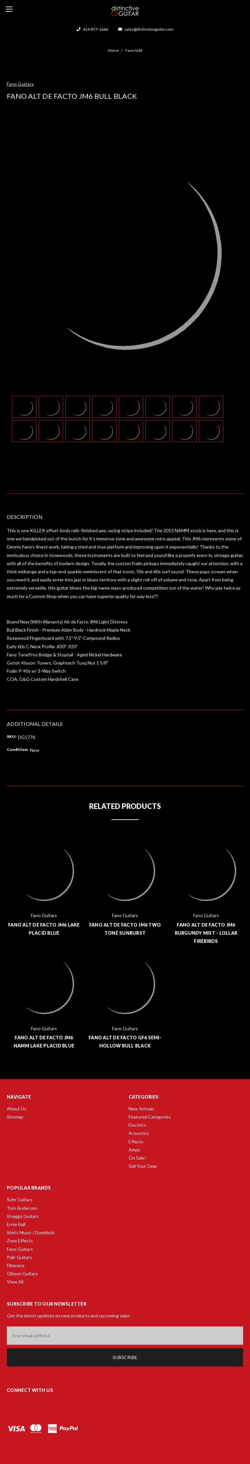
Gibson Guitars (22, 1273)
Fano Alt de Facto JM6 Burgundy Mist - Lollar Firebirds (206, 933)
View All (15, 1281)
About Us (16, 1108)
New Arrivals (141, 1108)
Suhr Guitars (20, 1199)
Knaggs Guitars (23, 1216)
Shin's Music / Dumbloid (30, 1232)
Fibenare (15, 1265)
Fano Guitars (20, 1249)
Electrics (137, 1125)
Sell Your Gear (143, 1166)
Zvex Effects (20, 1240)
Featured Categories (150, 1117)
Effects (136, 1141)
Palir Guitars (19, 1257)
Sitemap (15, 1117)
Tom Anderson (22, 1208)
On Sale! (137, 1158)
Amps (134, 1149)
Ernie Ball (16, 1224)
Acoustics (139, 1133)
